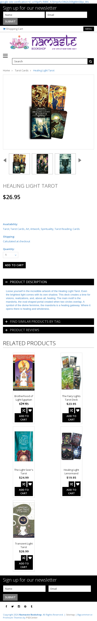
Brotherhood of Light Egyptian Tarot (23, 399)
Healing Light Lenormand (71, 471)
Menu (88, 29)
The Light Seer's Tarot (23, 471)
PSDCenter (32, 617)
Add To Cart (24, 417)
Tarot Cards (21, 70)
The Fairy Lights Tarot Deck (71, 397)
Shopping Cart (14, 29)
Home (6, 70)
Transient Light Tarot (24, 545)
